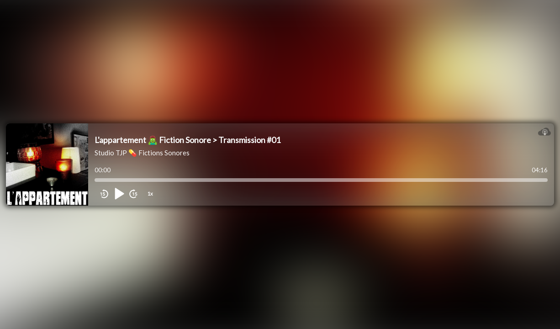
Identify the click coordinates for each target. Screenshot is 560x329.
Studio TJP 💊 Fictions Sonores (142, 153)
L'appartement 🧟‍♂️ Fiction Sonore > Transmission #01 (187, 140)
